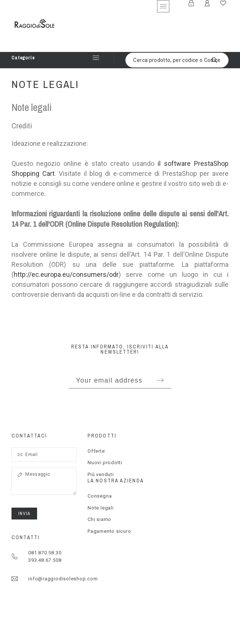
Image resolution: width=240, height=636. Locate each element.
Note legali (101, 508)
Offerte (96, 451)
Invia (24, 514)
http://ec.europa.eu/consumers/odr (66, 274)
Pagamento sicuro (109, 531)
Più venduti (101, 474)
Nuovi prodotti (105, 462)
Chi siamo (99, 519)
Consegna (100, 496)
